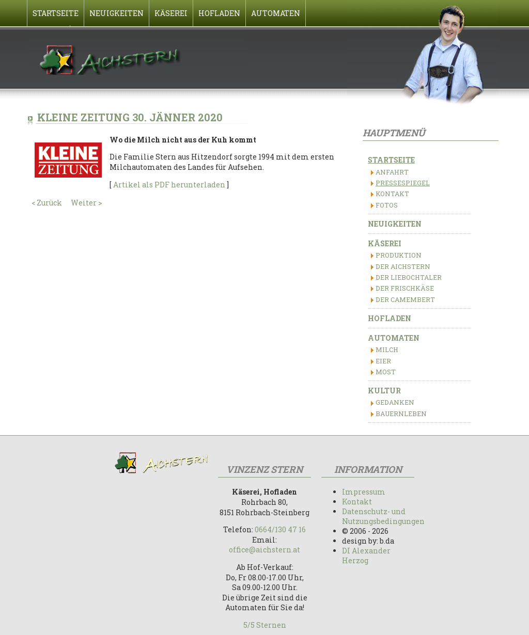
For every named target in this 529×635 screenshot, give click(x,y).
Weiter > (86, 203)
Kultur (384, 390)
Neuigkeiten (395, 224)
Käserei (384, 243)
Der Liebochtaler (409, 277)
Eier (383, 361)
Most (386, 372)
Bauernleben (401, 413)
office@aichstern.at (264, 549)
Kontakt (392, 193)
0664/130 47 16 (280, 529)
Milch (387, 349)
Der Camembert (405, 299)
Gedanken (395, 402)
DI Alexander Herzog (366, 555)
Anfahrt (392, 172)
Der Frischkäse (405, 288)
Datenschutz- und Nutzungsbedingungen (383, 516)
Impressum (363, 492)
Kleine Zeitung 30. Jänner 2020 (130, 117)
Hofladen (389, 318)
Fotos (387, 205)
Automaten (393, 338)
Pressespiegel (403, 183)
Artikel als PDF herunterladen (169, 184)
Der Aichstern (403, 266)
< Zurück (47, 203)
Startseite (391, 160)
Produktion (399, 255)
